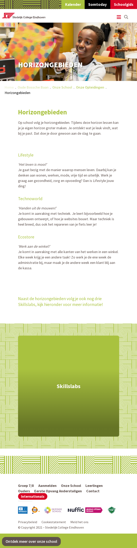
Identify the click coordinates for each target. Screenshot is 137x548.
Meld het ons (79, 522)
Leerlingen (94, 485)
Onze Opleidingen (90, 87)
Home (9, 87)
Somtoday (97, 4)
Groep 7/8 (26, 485)
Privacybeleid (27, 522)
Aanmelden (47, 485)
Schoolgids (123, 4)
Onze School (62, 87)
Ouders (24, 491)
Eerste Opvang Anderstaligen (58, 491)
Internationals (32, 496)
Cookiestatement (54, 522)
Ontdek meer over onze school (31, 541)
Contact (92, 491)
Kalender (73, 4)
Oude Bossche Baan (33, 87)
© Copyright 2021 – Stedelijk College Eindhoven (51, 527)
